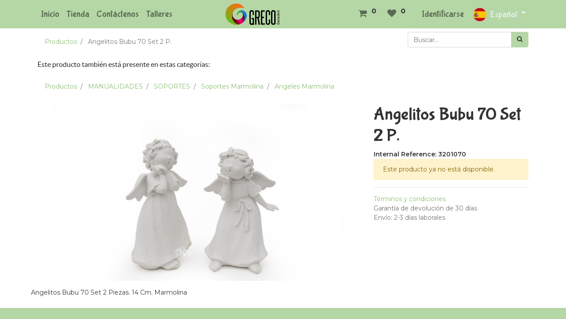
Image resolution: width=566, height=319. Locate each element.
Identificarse (443, 14)
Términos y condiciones (410, 199)
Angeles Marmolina (304, 86)
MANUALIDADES (115, 86)
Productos (61, 42)
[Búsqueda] (519, 39)
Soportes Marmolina (232, 86)
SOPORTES (172, 86)
